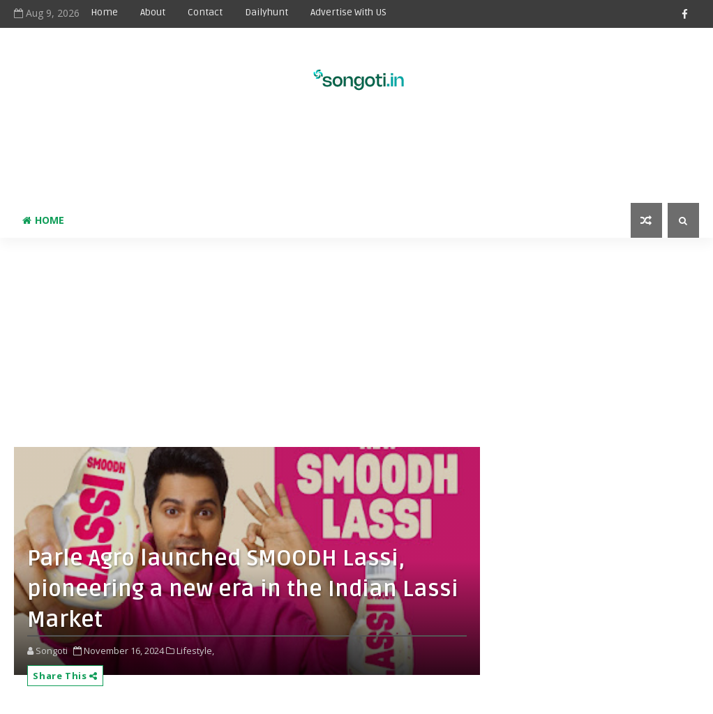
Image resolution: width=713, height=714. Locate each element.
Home (104, 12)
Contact (205, 12)
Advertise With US (348, 12)
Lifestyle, (195, 650)
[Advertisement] (356, 157)
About (152, 12)
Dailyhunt (266, 12)
